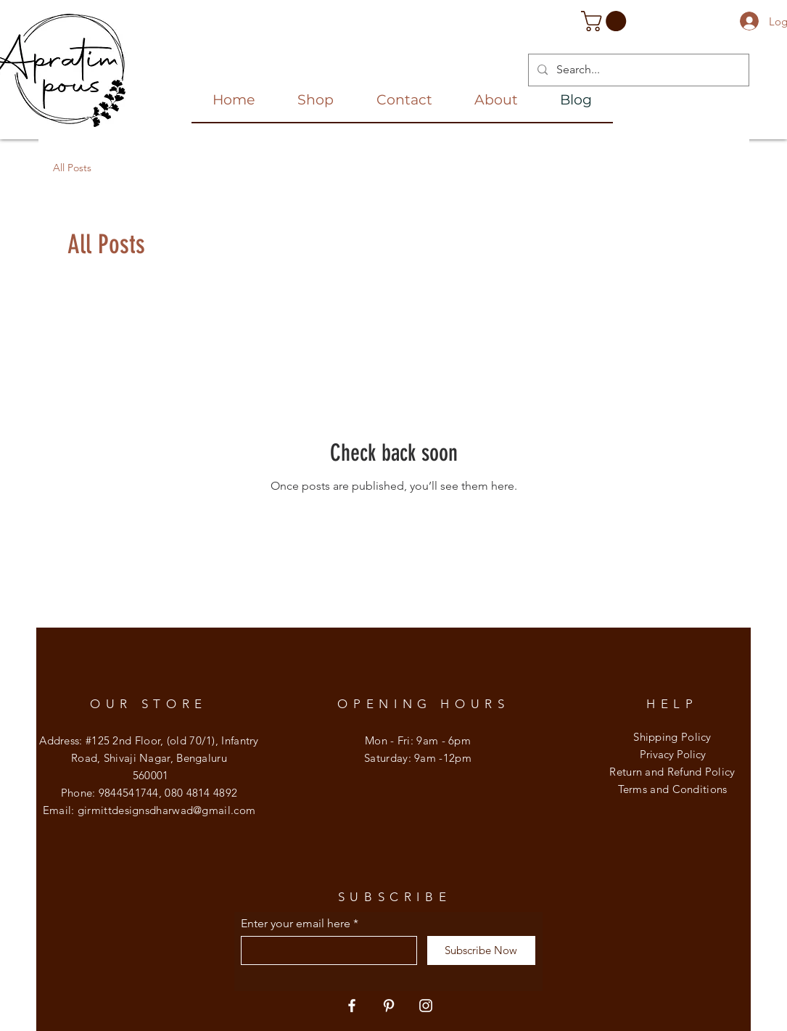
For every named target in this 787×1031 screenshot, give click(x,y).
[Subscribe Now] (481, 950)
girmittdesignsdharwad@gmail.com (166, 810)
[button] (606, 21)
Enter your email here (295, 923)
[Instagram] (425, 1005)
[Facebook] (351, 1005)
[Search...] (637, 70)
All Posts (72, 167)
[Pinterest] (388, 1005)
